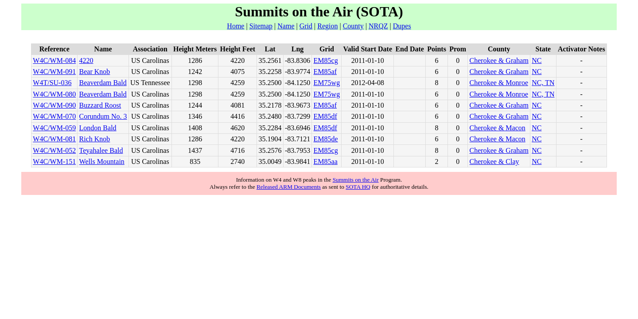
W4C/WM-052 (54, 150)
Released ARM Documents (289, 186)
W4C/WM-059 (54, 128)
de (334, 139)
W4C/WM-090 (54, 105)
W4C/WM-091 (54, 71)
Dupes (402, 26)
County (353, 26)
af (334, 71)
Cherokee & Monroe (499, 82)
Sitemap (260, 26)
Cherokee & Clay (494, 161)
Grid (306, 26)
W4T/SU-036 (52, 82)
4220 (86, 60)
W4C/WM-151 (54, 161)
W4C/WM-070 (54, 116)
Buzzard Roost (100, 105)
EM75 (322, 82)
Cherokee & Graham (499, 60)
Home (235, 26)
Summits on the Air (356, 179)
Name (285, 26)
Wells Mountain (101, 161)
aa (334, 161)
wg (335, 82)
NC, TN (543, 82)
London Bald (98, 128)
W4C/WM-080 (54, 94)
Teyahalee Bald (101, 150)
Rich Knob (94, 139)
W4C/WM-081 (54, 139)
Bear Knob (94, 71)
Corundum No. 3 (103, 116)
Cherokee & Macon (497, 128)
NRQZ (378, 26)
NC (536, 60)
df (334, 116)
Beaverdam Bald (103, 82)
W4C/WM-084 (54, 60)
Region (327, 26)
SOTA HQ (358, 186)
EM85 (322, 60)
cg (334, 60)
